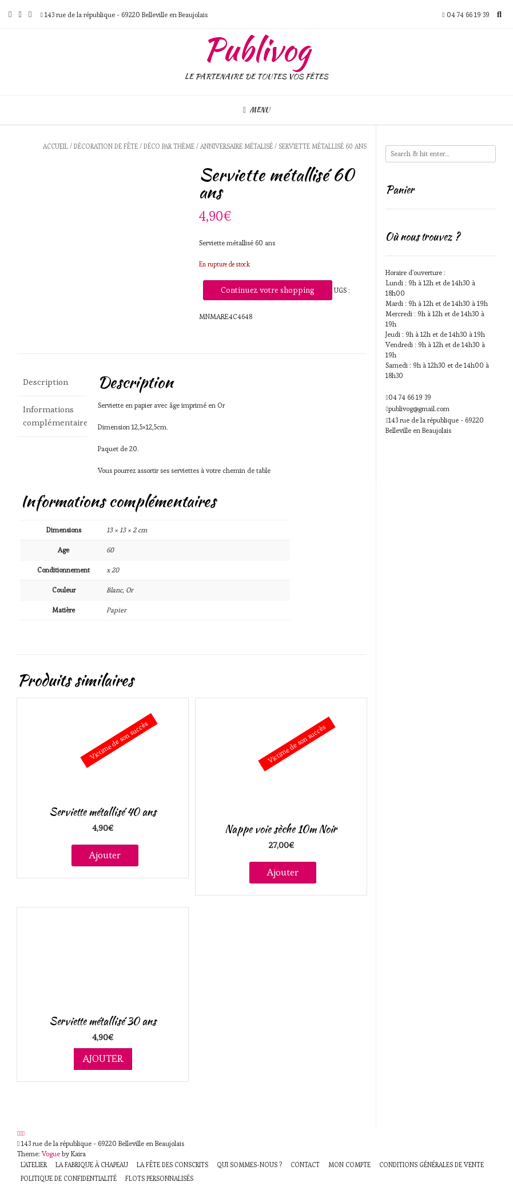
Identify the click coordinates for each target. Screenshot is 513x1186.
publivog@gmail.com (419, 408)
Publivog (256, 49)
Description (45, 381)
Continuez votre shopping (268, 290)
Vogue (51, 1153)
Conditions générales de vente (431, 1165)
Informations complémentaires (52, 416)
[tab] (52, 382)
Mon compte (349, 1165)
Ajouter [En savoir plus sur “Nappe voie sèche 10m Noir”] (283, 872)
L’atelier (34, 1165)
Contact (305, 1165)
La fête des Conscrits (172, 1165)
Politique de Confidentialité (69, 1179)
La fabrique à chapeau (91, 1165)
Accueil (55, 146)
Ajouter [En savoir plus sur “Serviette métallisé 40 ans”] (105, 855)
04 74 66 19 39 (409, 397)
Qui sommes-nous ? (249, 1165)
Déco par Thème (169, 146)
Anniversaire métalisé (236, 146)
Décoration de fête (106, 146)
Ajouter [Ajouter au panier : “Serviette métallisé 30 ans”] (103, 1058)
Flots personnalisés (159, 1179)
